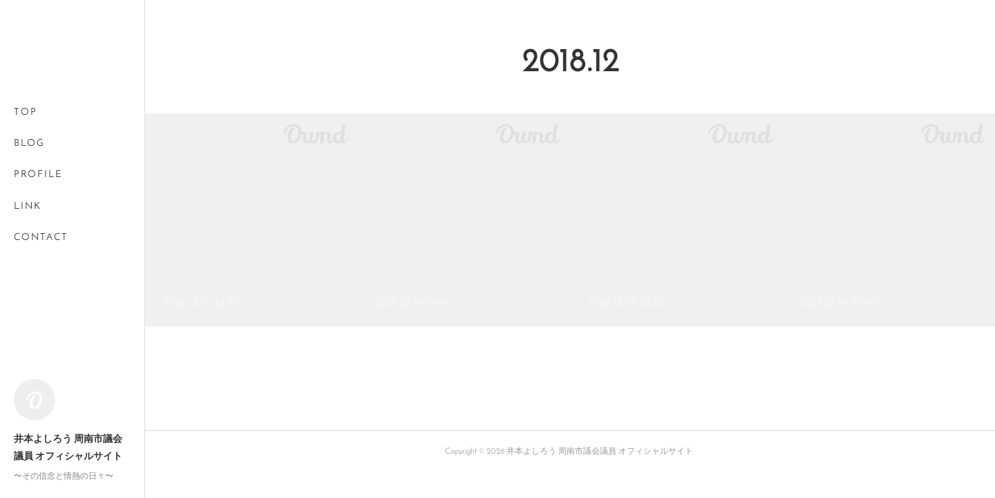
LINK (27, 206)
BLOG (29, 143)
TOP (25, 112)
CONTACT (41, 237)
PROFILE (38, 174)
